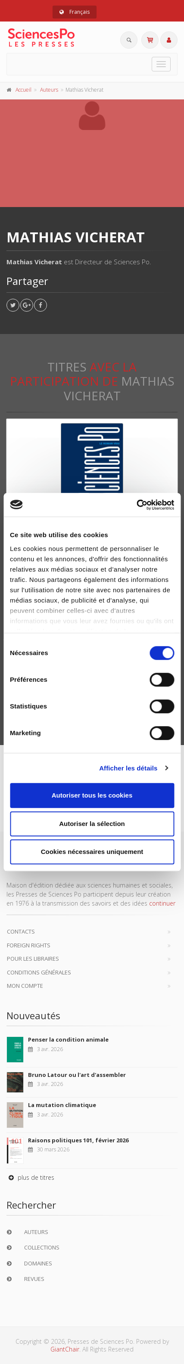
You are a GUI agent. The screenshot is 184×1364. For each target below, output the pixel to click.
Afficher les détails (128, 768)
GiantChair (64, 1349)
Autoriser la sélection (92, 823)
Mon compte (25, 986)
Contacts (21, 931)
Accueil (23, 89)
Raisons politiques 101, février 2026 (78, 1140)
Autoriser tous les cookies (92, 795)
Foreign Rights (28, 945)
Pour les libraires (33, 958)
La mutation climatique (62, 1105)
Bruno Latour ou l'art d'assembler (77, 1075)
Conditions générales (39, 972)
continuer (162, 903)
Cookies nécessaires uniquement (92, 851)
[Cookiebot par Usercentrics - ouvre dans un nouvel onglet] (136, 504)
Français (74, 11)
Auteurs (49, 89)
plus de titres (30, 1177)
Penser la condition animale (68, 1039)
